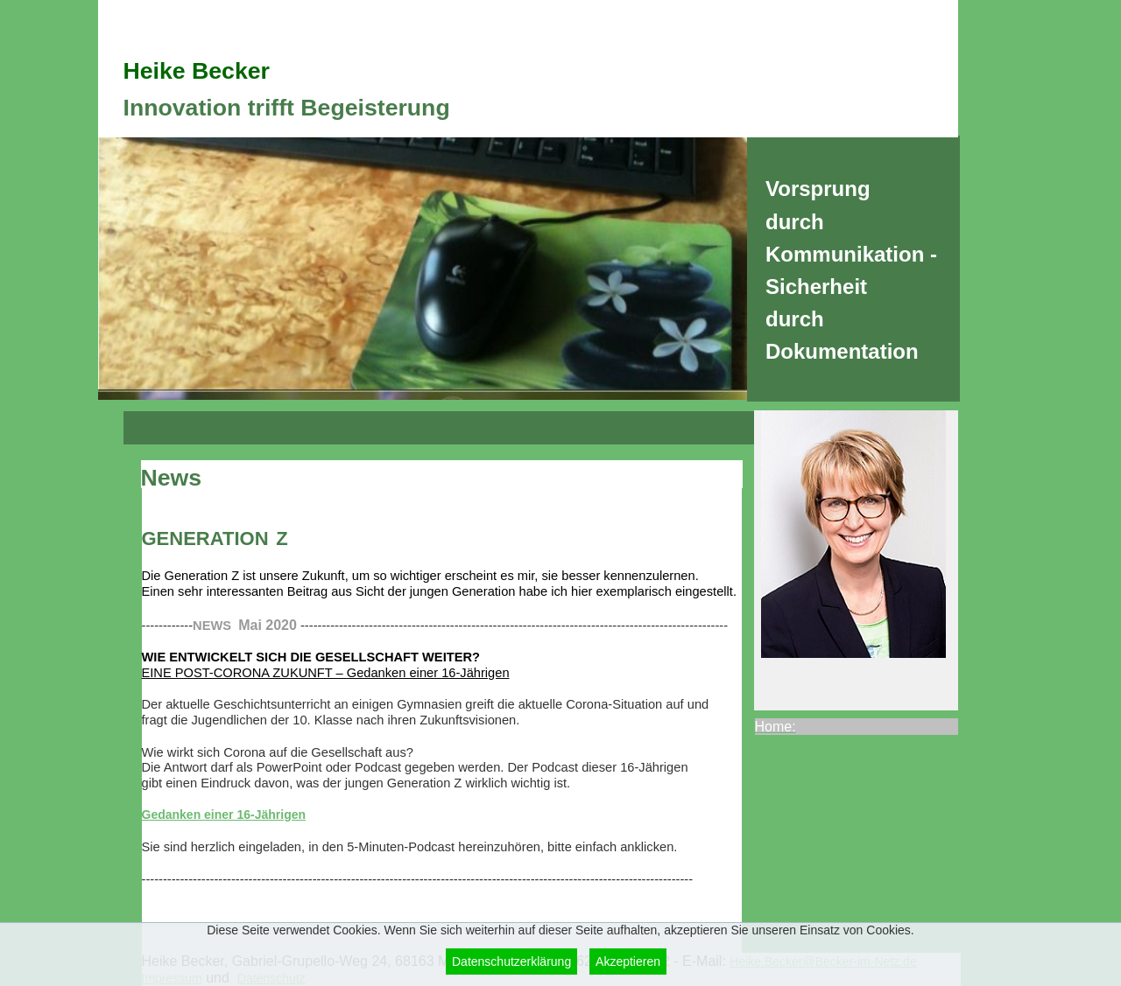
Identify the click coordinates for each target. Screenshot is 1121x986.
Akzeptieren (628, 962)
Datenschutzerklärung (511, 962)
